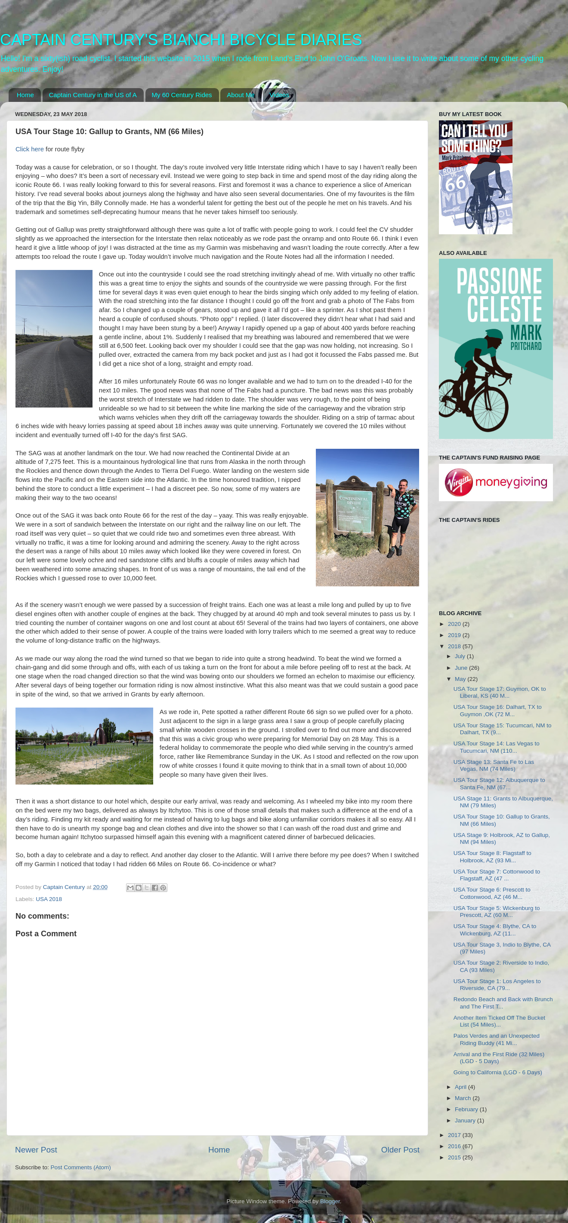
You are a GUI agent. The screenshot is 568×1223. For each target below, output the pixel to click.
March (463, 1098)
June (462, 668)
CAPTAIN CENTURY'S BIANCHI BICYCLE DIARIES (181, 40)
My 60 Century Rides (182, 94)
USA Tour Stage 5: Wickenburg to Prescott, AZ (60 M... (497, 911)
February (467, 1109)
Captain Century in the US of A (93, 94)
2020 (455, 624)
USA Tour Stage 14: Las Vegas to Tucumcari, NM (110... (497, 747)
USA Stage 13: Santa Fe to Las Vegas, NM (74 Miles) (494, 765)
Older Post (400, 1149)
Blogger (330, 1201)
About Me (240, 94)
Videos (279, 94)
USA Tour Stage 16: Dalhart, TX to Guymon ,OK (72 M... (498, 710)
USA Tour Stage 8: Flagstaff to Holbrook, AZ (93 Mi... (492, 856)
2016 (455, 1146)
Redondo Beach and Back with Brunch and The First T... (503, 1002)
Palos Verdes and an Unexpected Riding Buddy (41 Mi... (497, 1039)
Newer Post (36, 1149)
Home (25, 94)
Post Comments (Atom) (81, 1167)
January (466, 1120)
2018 (455, 646)
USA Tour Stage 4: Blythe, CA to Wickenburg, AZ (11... (495, 929)
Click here (29, 149)
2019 (455, 635)
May (461, 679)
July (461, 656)
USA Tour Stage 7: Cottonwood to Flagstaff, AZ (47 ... (497, 875)
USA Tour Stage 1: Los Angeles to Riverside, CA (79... (497, 984)
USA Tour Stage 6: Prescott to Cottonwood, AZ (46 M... (492, 893)
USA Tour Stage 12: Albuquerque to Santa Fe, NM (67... (499, 783)
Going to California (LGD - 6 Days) (498, 1072)
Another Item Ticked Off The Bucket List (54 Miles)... (499, 1021)
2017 (455, 1135)
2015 (455, 1157)
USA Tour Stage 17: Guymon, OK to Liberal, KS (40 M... (500, 692)
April (461, 1087)
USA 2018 (49, 899)
